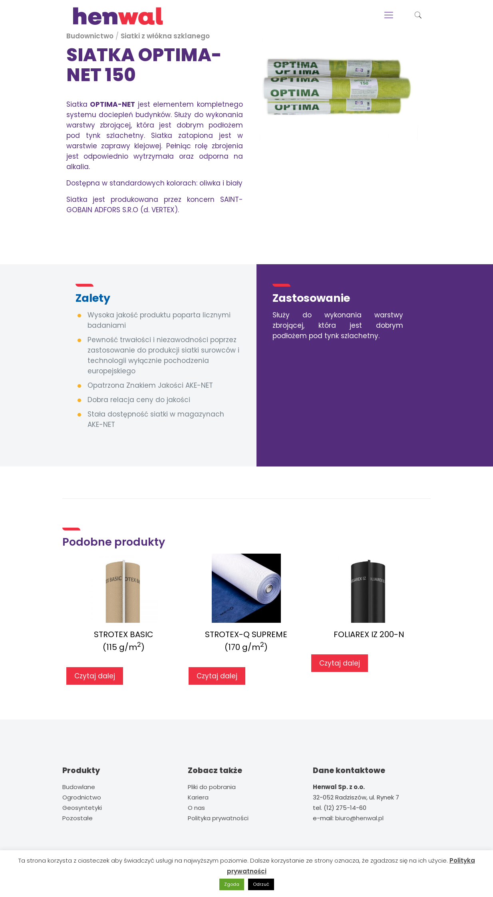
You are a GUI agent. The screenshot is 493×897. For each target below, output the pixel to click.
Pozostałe (77, 818)
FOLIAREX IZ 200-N (369, 634)
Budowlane (78, 787)
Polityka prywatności (218, 818)
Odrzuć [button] (261, 884)
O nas (196, 807)
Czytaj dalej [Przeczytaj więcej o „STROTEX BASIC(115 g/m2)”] (94, 676)
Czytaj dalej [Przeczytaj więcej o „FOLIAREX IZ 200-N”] (339, 663)
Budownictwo (89, 36)
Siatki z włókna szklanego (165, 36)
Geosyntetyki (82, 807)
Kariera (198, 797)
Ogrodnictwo (81, 797)
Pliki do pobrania (212, 787)
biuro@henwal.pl (359, 818)
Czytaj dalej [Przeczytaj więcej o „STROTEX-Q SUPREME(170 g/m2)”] (217, 676)
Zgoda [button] (231, 884)
